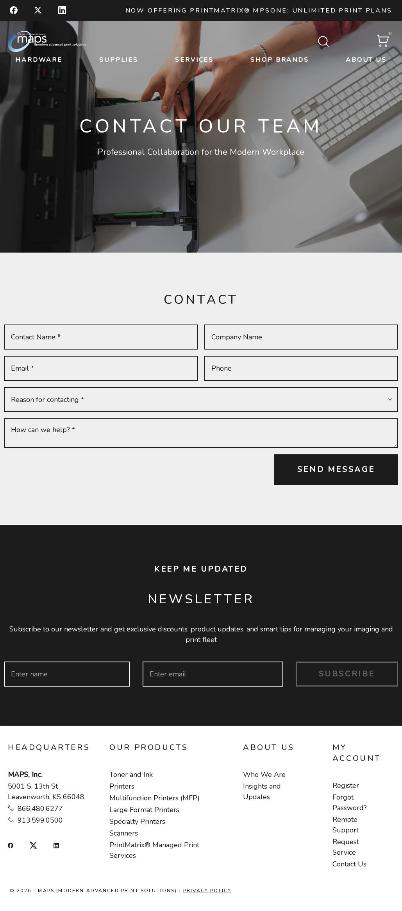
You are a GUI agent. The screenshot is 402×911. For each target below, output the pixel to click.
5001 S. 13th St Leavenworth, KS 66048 (46, 792)
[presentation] (63, 469)
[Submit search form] (323, 42)
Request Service (345, 847)
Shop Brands (279, 60)
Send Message (336, 469)
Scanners (123, 833)
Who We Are (264, 774)
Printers (121, 786)
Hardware (39, 60)
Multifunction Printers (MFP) (154, 798)
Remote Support (345, 825)
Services (194, 60)
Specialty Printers (137, 821)
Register (345, 785)
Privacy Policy (207, 891)
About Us (366, 60)
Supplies (118, 60)
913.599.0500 (40, 820)
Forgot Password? (349, 802)
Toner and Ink (131, 774)
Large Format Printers (144, 809)
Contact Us (349, 864)
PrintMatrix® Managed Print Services (154, 850)
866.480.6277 (40, 808)
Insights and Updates (262, 792)
